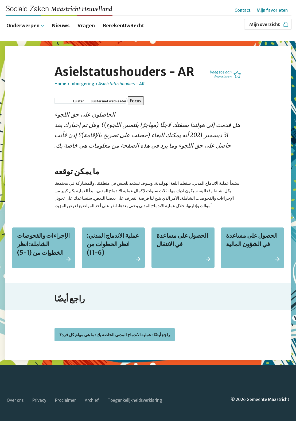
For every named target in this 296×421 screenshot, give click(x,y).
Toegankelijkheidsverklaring (135, 396)
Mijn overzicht (269, 24)
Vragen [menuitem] (86, 22)
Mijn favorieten (272, 10)
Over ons (15, 396)
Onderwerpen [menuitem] (23, 22)
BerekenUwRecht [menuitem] (123, 22)
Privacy (39, 396)
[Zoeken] (237, 24)
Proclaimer (65, 396)
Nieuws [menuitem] (61, 22)
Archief (92, 396)
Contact (243, 10)
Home (60, 80)
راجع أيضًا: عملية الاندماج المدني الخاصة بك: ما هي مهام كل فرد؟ (114, 331)
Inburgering (82, 80)
